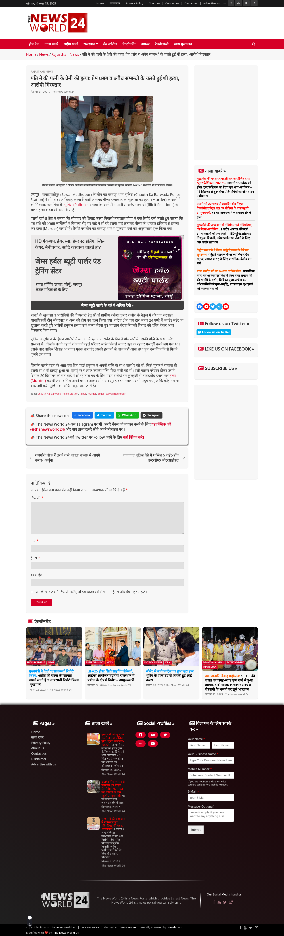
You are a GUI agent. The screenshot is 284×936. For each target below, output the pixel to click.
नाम (35, 540)
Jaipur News (209, 667)
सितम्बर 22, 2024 (96, 685)
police (101, 393)
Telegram (151, 415)
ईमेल (35, 557)
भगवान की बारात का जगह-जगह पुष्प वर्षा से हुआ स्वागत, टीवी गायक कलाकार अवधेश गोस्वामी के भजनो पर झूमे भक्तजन (230, 683)
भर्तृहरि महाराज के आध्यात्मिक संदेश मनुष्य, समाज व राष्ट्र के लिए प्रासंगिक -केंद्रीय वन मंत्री (224, 256)
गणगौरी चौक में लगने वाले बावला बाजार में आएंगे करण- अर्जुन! (67, 458)
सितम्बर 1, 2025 (109, 861)
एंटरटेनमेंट (128, 44)
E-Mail (193, 791)
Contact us (172, 3)
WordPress (175, 927)
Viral (168, 662)
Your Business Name (203, 754)
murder (92, 393)
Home (100, 3)
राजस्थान (89, 44)
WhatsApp (127, 415)
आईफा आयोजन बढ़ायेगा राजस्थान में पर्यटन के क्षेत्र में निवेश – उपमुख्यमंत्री (110, 675)
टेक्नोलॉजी (161, 44)
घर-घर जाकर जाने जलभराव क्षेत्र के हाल (224, 210)
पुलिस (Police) (75, 204)
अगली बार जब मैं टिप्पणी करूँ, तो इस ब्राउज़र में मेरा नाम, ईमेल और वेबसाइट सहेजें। (91, 591)
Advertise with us (214, 3)
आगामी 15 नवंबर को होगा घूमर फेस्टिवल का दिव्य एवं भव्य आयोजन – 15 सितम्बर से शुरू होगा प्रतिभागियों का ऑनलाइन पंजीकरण (225, 187)
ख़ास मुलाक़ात (183, 44)
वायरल (145, 44)
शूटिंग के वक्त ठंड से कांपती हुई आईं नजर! (170, 675)
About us (154, 3)
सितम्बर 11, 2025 (110, 770)
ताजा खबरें (115, 3)
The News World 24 (62, 91)
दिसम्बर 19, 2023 (214, 694)
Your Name (196, 739)
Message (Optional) (201, 806)
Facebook (82, 415)
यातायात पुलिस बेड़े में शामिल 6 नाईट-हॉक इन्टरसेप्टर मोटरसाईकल (151, 458)
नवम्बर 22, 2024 (37, 689)
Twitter (104, 415)
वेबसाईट (36, 574)
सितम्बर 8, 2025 (109, 807)
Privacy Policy (134, 3)
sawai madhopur (116, 393)
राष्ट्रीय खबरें (71, 44)
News (51, 662)
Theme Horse (127, 927)
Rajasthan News (42, 71)
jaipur (83, 393)
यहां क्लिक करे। (133, 437)
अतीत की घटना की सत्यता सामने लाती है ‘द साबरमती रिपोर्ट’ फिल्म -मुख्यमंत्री (54, 678)
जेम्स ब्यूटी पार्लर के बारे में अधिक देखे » (107, 305)
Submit (196, 829)
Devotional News (213, 662)
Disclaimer (191, 3)
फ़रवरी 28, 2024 (154, 685)
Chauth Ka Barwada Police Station (57, 393)
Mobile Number (200, 769)
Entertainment (36, 662)
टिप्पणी (37, 497)
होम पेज (34, 44)
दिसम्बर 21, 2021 (40, 91)
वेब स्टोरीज (110, 44)
